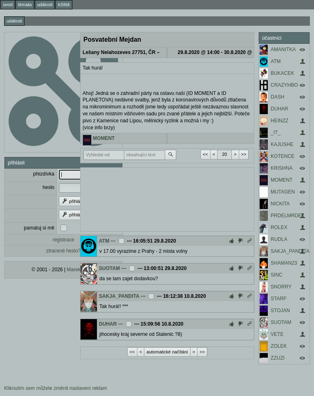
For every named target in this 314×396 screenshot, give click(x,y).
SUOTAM (281, 322)
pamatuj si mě (39, 228)
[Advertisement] (167, 198)
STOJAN (280, 310)
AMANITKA (283, 49)
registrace (63, 240)
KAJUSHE (282, 144)
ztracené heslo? (63, 251)
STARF (278, 299)
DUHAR (279, 109)
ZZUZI (278, 358)
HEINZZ (279, 121)
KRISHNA (281, 168)
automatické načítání (167, 351)
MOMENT (281, 180)
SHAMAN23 (284, 263)
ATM (275, 61)
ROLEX (279, 227)
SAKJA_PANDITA (290, 251)
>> (244, 154)
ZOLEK (279, 346)
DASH (277, 97)
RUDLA (279, 239)
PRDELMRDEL (287, 215)
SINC (277, 275)
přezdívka (43, 174)
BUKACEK (282, 73)
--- (113, 241)
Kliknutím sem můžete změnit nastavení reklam (55, 388)
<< (205, 154)
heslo (48, 187)
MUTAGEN (283, 192)
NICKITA (280, 204)
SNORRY (281, 287)
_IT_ (275, 132)
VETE (277, 334)
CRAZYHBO (284, 85)
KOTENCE (282, 156)
